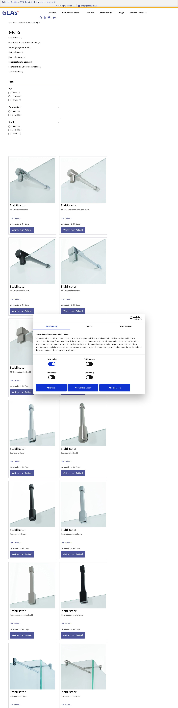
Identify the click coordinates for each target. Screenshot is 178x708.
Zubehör (21, 16)
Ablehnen (53, 381)
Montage (79, 654)
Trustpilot (156, 626)
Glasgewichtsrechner (84, 651)
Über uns (49, 644)
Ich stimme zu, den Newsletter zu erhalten (37, 692)
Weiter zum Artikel (63, 98)
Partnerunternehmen (113, 644)
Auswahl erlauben (89, 381)
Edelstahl (16, 90)
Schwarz (16, 93)
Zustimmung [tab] (51, 333)
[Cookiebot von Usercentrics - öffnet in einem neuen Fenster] (131, 325)
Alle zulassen (125, 381)
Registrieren (21, 651)
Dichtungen (15, 65)
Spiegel (104, 9)
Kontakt (79, 644)
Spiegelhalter (15, 45)
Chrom (16, 86)
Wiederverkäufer (112, 648)
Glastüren (73, 9)
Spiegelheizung (16, 50)
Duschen (35, 9)
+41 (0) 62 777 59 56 (144, 2)
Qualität (49, 657)
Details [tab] (89, 333)
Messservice (81, 648)
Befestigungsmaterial (19, 41)
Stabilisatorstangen (20, 55)
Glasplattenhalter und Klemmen (24, 36)
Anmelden (20, 647)
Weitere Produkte (121, 9)
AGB (48, 654)
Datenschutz (51, 651)
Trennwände (89, 9)
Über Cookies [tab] (126, 333)
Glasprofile (15, 31)
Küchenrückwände (54, 9)
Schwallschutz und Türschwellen (24, 60)
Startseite (11, 16)
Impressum (50, 648)
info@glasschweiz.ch (167, 2)
